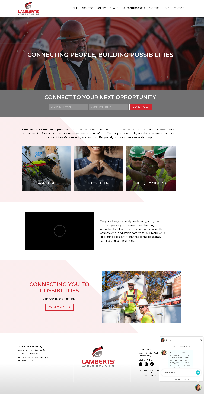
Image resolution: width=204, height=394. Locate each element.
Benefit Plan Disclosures (28, 353)
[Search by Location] (108, 107)
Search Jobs (140, 107)
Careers (154, 8)
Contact (178, 8)
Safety (101, 8)
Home (74, 8)
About (142, 353)
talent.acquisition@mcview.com (152, 375)
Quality (114, 8)
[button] (59, 307)
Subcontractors (134, 8)
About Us (87, 8)
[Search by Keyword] (68, 107)
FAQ (167, 8)
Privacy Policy (145, 356)
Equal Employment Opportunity (31, 350)
